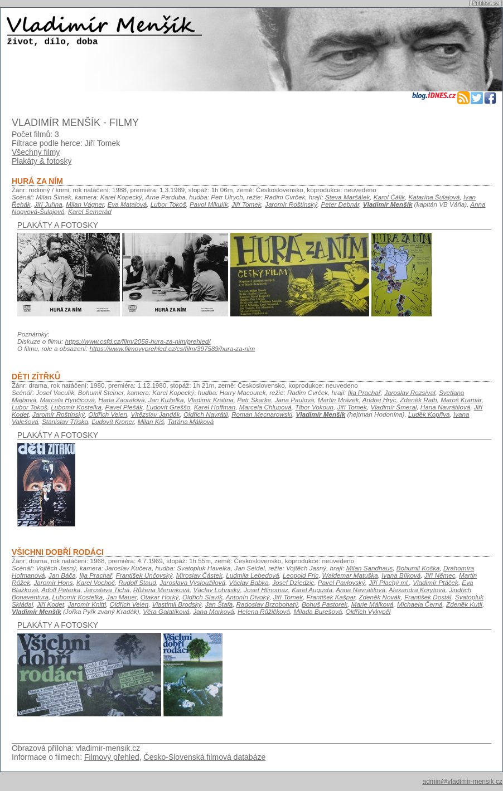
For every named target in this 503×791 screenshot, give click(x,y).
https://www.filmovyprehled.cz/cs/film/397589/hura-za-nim (172, 348)
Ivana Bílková (400, 575)
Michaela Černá (420, 604)
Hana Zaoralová (122, 399)
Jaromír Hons (53, 582)
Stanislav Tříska (65, 421)
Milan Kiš (151, 421)
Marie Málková (372, 604)
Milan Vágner (85, 204)
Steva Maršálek (347, 197)
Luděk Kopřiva (429, 414)
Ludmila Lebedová (252, 575)
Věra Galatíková (166, 611)
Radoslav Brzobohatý (267, 604)
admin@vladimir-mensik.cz (462, 781)
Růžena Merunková (161, 589)
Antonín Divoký (247, 596)
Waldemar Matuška (350, 575)
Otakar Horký (160, 596)
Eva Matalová (127, 204)
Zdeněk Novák (380, 596)
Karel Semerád (90, 211)
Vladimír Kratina (210, 399)
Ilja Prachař (364, 392)
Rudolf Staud (137, 582)
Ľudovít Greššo (168, 407)
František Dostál (427, 596)
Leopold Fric (300, 575)
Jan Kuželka (166, 399)
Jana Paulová (295, 399)
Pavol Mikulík (209, 204)
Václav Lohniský (216, 589)
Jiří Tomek (246, 204)
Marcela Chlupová (265, 407)
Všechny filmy (36, 152)
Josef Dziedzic (293, 582)
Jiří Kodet (50, 604)
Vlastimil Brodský (177, 604)
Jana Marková (213, 611)
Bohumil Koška (418, 568)
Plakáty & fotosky (41, 161)
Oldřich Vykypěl (368, 611)
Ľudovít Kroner (112, 421)
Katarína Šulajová (434, 197)
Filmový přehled (111, 757)
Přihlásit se (486, 3)
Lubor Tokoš (168, 204)
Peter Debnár (340, 204)
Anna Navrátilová (360, 589)
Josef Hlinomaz (266, 589)
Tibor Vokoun (314, 407)
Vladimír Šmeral (393, 407)
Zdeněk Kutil (464, 604)
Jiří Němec (440, 575)
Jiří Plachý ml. (389, 582)
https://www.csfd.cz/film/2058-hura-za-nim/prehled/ (138, 341)
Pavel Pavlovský (341, 582)
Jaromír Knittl (86, 604)
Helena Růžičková (264, 611)
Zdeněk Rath (418, 399)
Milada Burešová (317, 611)
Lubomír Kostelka (76, 407)
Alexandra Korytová (417, 589)
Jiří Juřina (48, 204)
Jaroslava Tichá (107, 589)
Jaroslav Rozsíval (409, 392)
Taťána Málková (191, 421)
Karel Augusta (312, 589)
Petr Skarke (254, 399)
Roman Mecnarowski (261, 414)
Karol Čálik (389, 197)
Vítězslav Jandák (155, 414)
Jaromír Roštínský (291, 204)
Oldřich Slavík (202, 596)
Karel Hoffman (215, 407)
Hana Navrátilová (445, 407)
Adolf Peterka (60, 589)
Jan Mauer (122, 596)
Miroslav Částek (199, 575)
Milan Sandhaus (369, 568)
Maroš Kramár (461, 399)
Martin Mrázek (338, 399)
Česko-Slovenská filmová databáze (205, 757)
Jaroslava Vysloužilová (192, 582)
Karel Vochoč (95, 582)
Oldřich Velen (107, 414)
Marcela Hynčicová (67, 399)
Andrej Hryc (379, 399)
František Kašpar (331, 596)
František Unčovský (144, 575)
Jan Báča (62, 575)
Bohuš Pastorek (324, 604)
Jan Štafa (219, 604)
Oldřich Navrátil (205, 414)
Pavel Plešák (123, 407)
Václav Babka (248, 582)
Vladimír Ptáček (435, 582)
